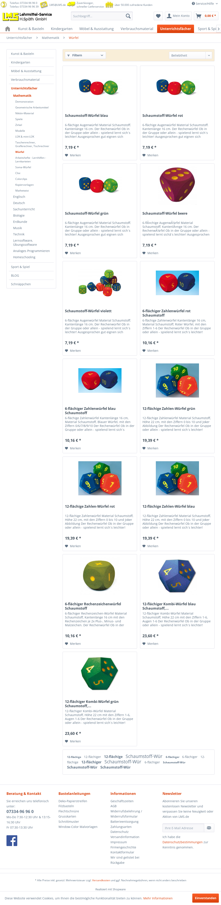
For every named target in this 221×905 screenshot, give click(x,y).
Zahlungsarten (121, 827)
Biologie (19, 215)
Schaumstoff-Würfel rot (162, 115)
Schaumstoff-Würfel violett (88, 311)
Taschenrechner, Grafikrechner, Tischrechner (32, 144)
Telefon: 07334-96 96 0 (23, 3)
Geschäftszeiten (122, 801)
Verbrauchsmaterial (25, 80)
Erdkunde (20, 222)
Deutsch (19, 203)
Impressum (118, 842)
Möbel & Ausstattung (26, 71)
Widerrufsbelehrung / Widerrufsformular (126, 813)
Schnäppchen (21, 284)
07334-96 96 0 (20, 811)
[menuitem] (102, 16)
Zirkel (18, 125)
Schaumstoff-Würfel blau (86, 115)
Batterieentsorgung (124, 821)
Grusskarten (67, 816)
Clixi (17, 173)
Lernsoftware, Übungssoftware (25, 242)
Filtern (74, 55)
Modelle (20, 131)
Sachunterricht (24, 209)
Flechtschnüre (68, 811)
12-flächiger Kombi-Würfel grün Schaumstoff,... (92, 703)
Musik (17, 228)
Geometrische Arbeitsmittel (32, 107)
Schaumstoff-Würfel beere (164, 213)
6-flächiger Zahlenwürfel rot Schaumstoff (166, 313)
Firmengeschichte (123, 847)
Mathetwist (22, 190)
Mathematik (22, 96)
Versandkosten (101, 880)
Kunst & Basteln (22, 54)
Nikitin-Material (24, 113)
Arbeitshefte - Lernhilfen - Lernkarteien (30, 159)
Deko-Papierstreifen (72, 801)
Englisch (19, 197)
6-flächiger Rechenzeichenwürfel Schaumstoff (93, 606)
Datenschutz (119, 832)
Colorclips (21, 179)
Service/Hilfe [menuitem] (203, 4)
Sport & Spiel (20, 267)
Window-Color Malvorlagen (78, 827)
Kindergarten (20, 62)
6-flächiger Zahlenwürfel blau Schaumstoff (90, 410)
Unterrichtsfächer (24, 88)
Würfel (19, 152)
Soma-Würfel (23, 167)
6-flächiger (173, 757)
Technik (18, 234)
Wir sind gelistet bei (124, 857)
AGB (113, 806)
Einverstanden (205, 898)
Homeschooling (24, 257)
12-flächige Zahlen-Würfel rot (90, 506)
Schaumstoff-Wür (145, 756)
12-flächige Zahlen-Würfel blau (168, 506)
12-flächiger (93, 757)
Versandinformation (124, 837)
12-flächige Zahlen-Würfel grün (168, 408)
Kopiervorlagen (24, 185)
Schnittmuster (68, 821)
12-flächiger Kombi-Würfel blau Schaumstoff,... (169, 606)
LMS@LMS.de (57, 5)
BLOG (15, 275)
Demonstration (24, 101)
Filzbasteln (66, 806)
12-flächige (74, 757)
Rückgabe (117, 863)
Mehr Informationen (158, 898)
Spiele (19, 119)
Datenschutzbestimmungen (183, 842)
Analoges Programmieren (31, 251)
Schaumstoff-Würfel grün (87, 213)
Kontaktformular (122, 852)
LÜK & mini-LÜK (24, 136)
